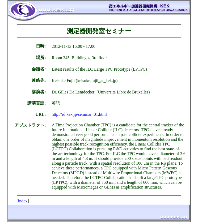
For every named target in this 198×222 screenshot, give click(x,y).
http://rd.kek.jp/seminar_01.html (79, 114)
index (23, 201)
